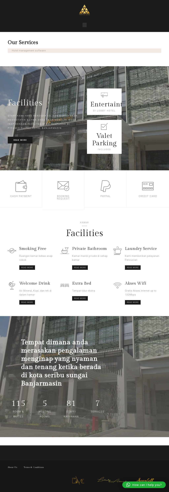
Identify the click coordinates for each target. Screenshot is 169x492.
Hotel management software (29, 50)
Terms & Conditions (34, 467)
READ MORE (20, 140)
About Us (12, 467)
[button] (144, 484)
